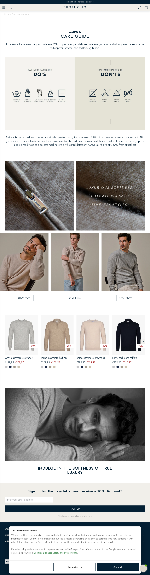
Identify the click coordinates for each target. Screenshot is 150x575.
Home (6, 14)
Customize (75, 567)
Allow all (118, 567)
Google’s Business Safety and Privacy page (55, 552)
